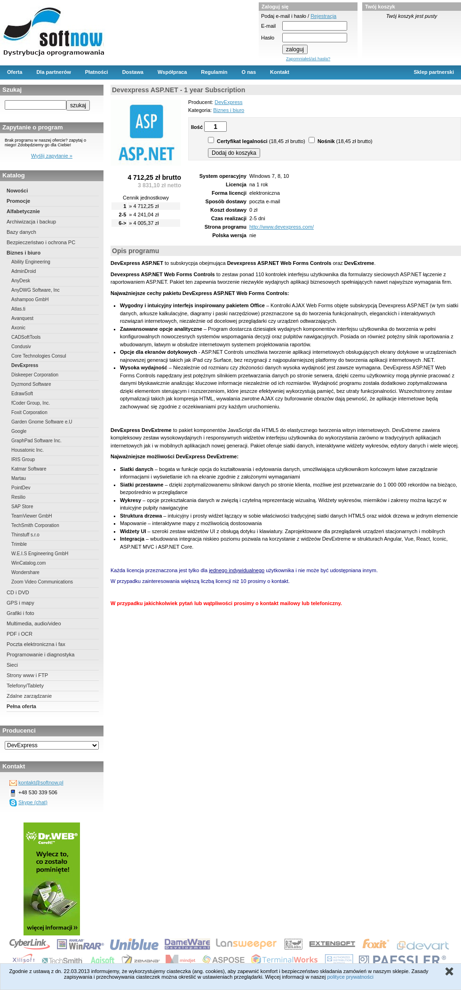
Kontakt (279, 72)
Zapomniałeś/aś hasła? (308, 58)
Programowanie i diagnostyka (40, 654)
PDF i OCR (19, 634)
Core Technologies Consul (38, 356)
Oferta (14, 72)
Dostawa (132, 72)
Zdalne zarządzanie (29, 696)
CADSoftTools (25, 337)
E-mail (268, 26)
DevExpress (24, 365)
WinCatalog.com (28, 563)
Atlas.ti (18, 308)
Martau (18, 478)
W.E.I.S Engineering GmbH (39, 553)
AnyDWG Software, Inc (35, 290)
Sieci (12, 665)
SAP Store (22, 506)
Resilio (18, 497)
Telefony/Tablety (25, 685)
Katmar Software (28, 468)
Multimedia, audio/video (34, 623)
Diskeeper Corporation (34, 374)
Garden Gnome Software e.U (41, 421)
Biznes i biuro (23, 252)
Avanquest (22, 318)
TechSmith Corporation (35, 525)
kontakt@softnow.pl (41, 782)
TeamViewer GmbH (31, 516)
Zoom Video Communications (42, 581)
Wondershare (25, 572)
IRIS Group (23, 459)
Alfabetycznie (23, 211)
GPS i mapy (20, 603)
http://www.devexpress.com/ (281, 227)
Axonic (18, 327)
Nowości (17, 190)
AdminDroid (23, 271)
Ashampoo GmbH (29, 299)
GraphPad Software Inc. (36, 440)
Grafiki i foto (20, 613)
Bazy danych (21, 232)
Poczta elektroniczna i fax (36, 644)
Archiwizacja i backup (31, 221)
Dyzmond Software (31, 384)
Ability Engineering (30, 261)
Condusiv (21, 346)
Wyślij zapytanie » (51, 156)
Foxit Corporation (29, 412)
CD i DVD (18, 592)
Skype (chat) (33, 802)
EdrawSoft (22, 393)
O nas (249, 72)
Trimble (19, 544)
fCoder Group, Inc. (30, 403)
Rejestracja (323, 16)
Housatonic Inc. (27, 450)
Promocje (18, 201)
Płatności (96, 72)
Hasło (267, 37)
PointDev (21, 487)
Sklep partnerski (433, 72)
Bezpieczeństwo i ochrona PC (41, 242)
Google (18, 431)
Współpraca (172, 72)
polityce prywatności (350, 977)
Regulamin (214, 72)
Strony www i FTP (27, 675)
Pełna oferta (21, 706)
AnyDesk (20, 280)
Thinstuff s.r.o (25, 534)
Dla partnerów (53, 72)
